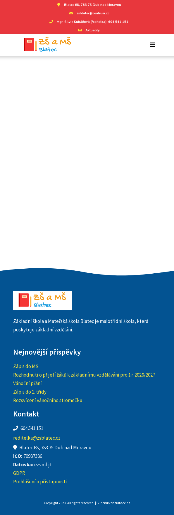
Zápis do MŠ (25, 366)
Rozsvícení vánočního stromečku (47, 400)
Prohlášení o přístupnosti (40, 481)
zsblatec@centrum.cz (88, 13)
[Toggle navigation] (152, 44)
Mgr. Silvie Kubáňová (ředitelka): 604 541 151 (88, 22)
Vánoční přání (27, 383)
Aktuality (88, 30)
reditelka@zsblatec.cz (37, 438)
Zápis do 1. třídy (29, 392)
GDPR (19, 473)
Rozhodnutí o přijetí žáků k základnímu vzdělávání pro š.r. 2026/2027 (84, 375)
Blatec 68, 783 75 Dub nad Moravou (88, 5)
